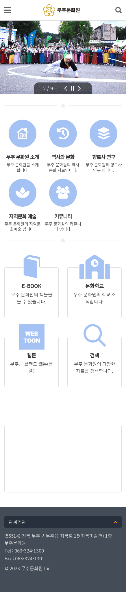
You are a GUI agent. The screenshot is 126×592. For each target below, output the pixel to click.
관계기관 (17, 522)
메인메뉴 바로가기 (63, 0)
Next (82, 88)
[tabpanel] (63, 57)
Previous (68, 88)
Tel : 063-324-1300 (24, 550)
